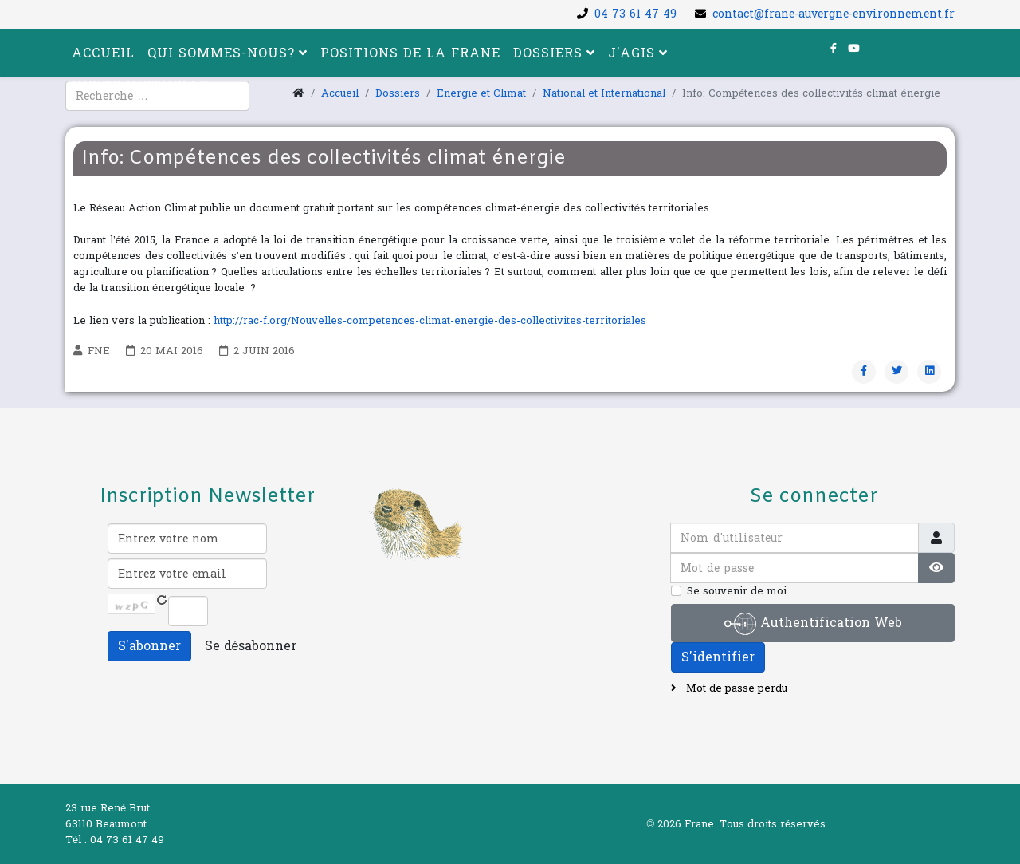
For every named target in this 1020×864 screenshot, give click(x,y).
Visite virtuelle (140, 85)
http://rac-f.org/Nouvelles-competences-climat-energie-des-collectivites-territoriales (430, 320)
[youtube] (854, 48)
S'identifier (718, 657)
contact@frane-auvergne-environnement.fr (833, 14)
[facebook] (833, 48)
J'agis (631, 53)
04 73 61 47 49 (635, 14)
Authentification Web (813, 624)
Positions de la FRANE (410, 53)
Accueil (103, 53)
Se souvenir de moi (737, 591)
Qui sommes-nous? (221, 53)
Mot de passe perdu (735, 688)
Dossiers (548, 53)
